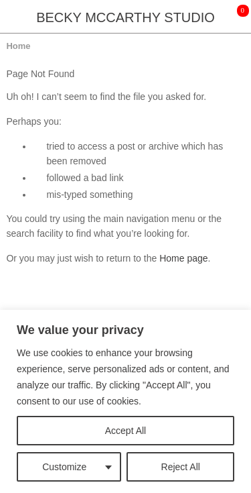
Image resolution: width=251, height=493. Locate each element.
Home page (183, 258)
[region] (125, 401)
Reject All (180, 466)
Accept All (125, 430)
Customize (64, 466)
